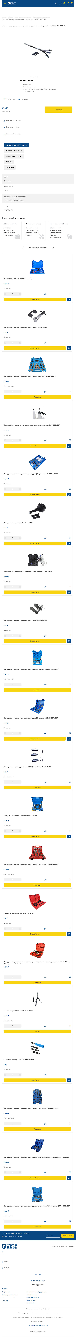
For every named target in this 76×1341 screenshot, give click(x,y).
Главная (4, 17)
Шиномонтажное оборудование (12, 1298)
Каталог (10, 17)
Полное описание (14, 151)
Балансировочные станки (10, 1295)
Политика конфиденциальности (38, 1325)
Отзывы (9, 162)
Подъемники (6, 1292)
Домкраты (5, 1300)
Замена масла (31, 1300)
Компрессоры (31, 1303)
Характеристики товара (16, 145)
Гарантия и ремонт (14, 156)
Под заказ (58, 109)
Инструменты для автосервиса (23, 17)
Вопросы (10, 167)
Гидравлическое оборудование (36, 1292)
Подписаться (67, 1235)
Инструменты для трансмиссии (41, 17)
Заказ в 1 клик (34, 299)
